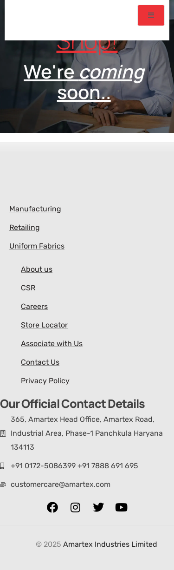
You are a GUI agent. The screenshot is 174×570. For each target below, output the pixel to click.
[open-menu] (151, 15)
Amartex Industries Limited (110, 544)
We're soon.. (79, 82)
